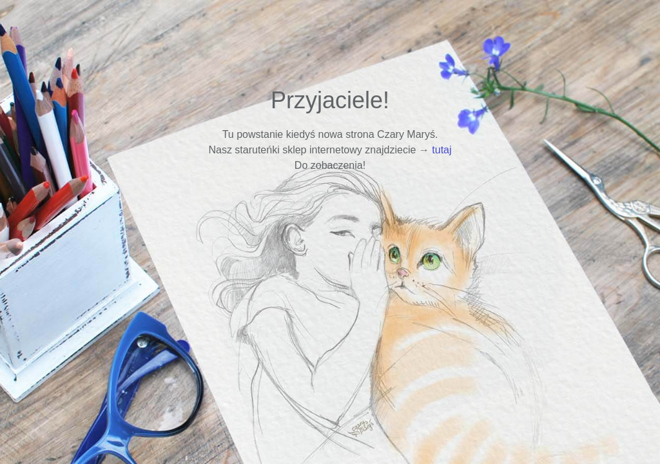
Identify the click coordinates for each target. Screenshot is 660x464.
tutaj (441, 149)
